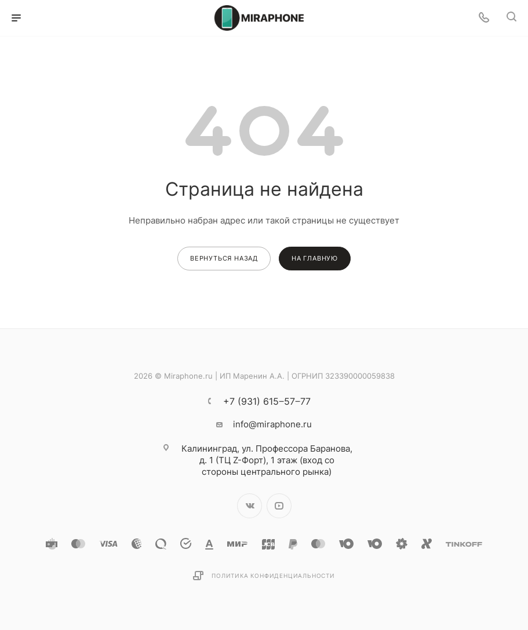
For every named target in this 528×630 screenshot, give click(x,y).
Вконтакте (249, 505)
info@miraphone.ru (272, 424)
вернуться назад (224, 258)
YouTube (279, 505)
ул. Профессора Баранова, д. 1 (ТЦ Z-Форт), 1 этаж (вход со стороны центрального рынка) (266, 460)
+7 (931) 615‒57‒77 (267, 401)
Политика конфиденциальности (273, 575)
